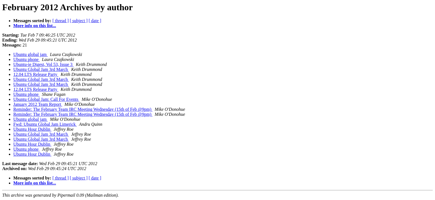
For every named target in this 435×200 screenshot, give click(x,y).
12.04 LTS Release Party (36, 74)
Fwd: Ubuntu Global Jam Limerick (45, 124)
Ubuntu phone (26, 59)
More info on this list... (34, 25)
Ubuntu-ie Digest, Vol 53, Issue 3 (43, 64)
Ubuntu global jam (30, 54)
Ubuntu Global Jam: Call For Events (46, 99)
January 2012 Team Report (37, 104)
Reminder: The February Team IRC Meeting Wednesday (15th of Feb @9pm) (83, 109)
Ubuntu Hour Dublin (32, 129)
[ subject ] (79, 20)
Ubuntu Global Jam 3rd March (41, 69)
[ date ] (95, 20)
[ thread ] (60, 20)
